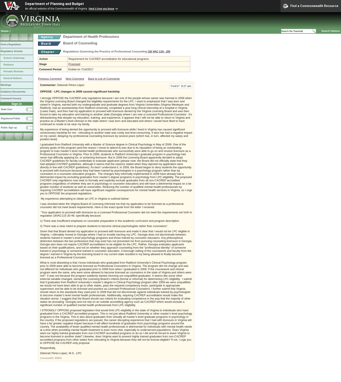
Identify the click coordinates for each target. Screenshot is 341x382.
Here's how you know (101, 8)
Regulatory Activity (12, 51)
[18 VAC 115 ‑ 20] (159, 51)
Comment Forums (11, 98)
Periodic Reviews (13, 71)
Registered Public (10, 118)
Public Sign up (9, 127)
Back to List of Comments (104, 78)
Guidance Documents (13, 91)
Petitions (8, 64)
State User (6, 109)
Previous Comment (50, 78)
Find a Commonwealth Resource (310, 6)
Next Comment (75, 78)
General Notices (12, 78)
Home (5, 31)
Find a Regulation (11, 44)
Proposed (74, 64)
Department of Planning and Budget (54, 4)
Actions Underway (14, 58)
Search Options (330, 31)
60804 (58, 358)
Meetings (6, 85)
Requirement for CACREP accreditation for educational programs (108, 59)
